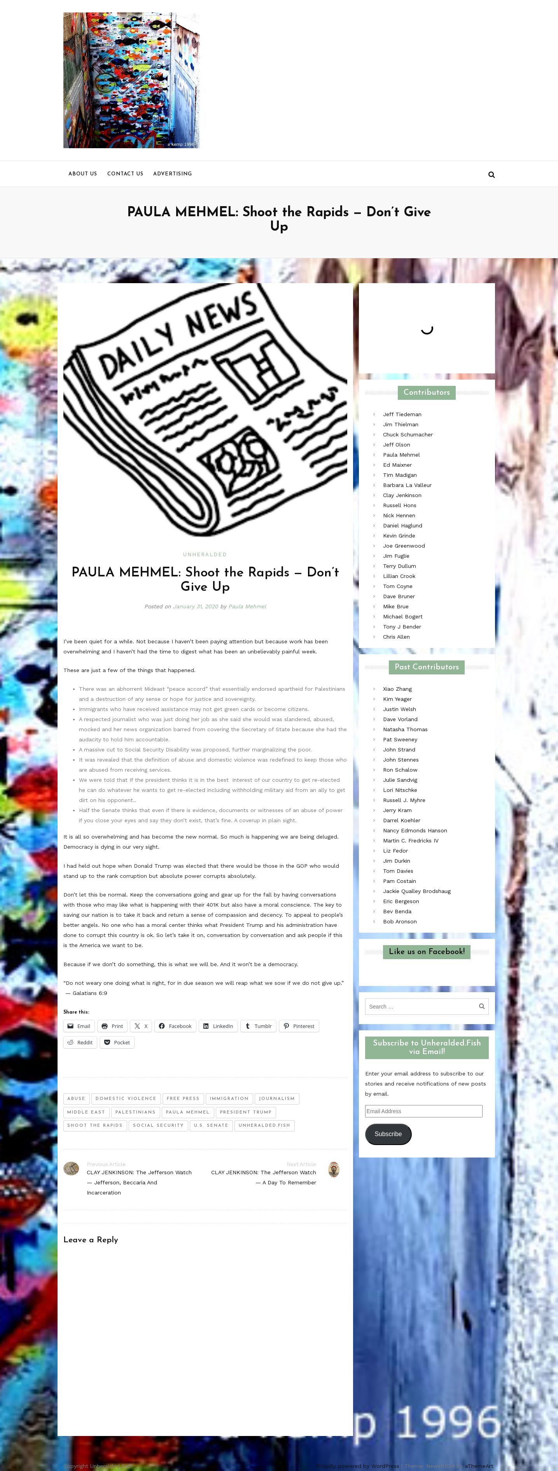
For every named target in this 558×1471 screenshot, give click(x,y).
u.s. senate (211, 1126)
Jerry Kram (397, 810)
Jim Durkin (396, 861)
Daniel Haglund (402, 525)
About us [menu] (82, 174)
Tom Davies (398, 871)
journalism (277, 1099)
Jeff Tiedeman (402, 414)
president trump (246, 1112)
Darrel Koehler (401, 820)
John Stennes (401, 760)
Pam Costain (399, 881)
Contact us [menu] (125, 174)
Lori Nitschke (400, 790)
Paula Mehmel (247, 606)
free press (183, 1099)
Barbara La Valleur (407, 485)
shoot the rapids (95, 1126)
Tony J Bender (402, 626)
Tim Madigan (400, 475)
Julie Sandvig (400, 780)
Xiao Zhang (397, 689)
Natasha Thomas (405, 729)
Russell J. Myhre (404, 800)
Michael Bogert (403, 616)
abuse (76, 1099)
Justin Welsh (399, 709)
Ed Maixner (397, 465)
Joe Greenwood (404, 546)
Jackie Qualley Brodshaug (417, 891)
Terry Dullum (399, 566)
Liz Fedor (395, 851)
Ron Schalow (400, 770)
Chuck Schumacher (408, 434)
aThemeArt (479, 1466)
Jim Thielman (400, 424)
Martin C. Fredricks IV (411, 840)
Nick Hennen (399, 515)
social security (158, 1126)
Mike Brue (396, 606)
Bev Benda (397, 911)
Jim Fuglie (396, 556)
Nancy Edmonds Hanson (415, 830)
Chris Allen (396, 637)
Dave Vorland (400, 719)
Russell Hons (399, 505)
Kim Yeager (397, 699)
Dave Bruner (399, 596)
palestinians (135, 1112)
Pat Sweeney (400, 739)
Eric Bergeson (401, 901)
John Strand (399, 749)
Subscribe (388, 1134)
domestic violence (126, 1099)
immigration (229, 1099)
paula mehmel (188, 1112)
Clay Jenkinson (402, 495)
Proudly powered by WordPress (357, 1466)
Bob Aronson (400, 921)
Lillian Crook (399, 576)
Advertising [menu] (172, 174)
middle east (86, 1112)
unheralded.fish (264, 1126)
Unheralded (205, 554)
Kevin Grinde (399, 535)
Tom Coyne (398, 586)
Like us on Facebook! (427, 952)
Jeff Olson (396, 444)
